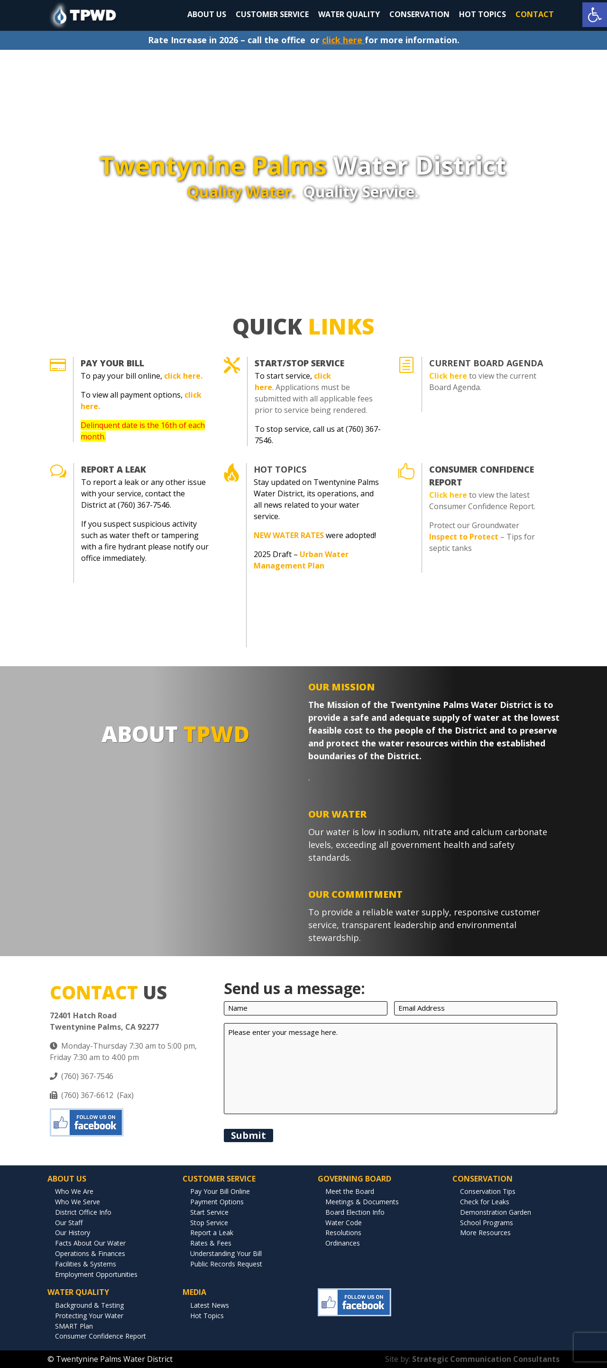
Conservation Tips (487, 1191)
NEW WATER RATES (289, 535)
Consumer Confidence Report (100, 1335)
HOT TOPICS (482, 14)
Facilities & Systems (85, 1263)
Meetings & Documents (362, 1201)
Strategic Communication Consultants (486, 1359)
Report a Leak (211, 1232)
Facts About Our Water (90, 1242)
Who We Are (74, 1191)
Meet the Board (349, 1191)
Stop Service (209, 1222)
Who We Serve (77, 1201)
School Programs (486, 1222)
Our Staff (69, 1222)
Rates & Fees (210, 1242)
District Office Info (83, 1212)
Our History (72, 1232)
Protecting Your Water (89, 1315)
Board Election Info (355, 1212)
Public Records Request (226, 1263)
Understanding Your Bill (226, 1253)
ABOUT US (206, 14)
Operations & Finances (90, 1253)
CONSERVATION (419, 14)
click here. (183, 376)
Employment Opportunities (96, 1274)
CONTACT (534, 14)
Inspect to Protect (463, 536)
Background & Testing (89, 1305)
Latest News (209, 1305)
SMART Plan (74, 1326)
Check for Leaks (484, 1201)
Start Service (209, 1212)
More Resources (485, 1232)
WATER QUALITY (349, 14)
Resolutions (343, 1232)
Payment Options (217, 1201)
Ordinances (342, 1242)
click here (342, 40)
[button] (594, 14)
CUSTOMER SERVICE (272, 14)
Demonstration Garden (495, 1212)
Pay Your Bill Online (220, 1191)
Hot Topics (280, 469)
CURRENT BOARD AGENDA (486, 363)
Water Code (343, 1222)
